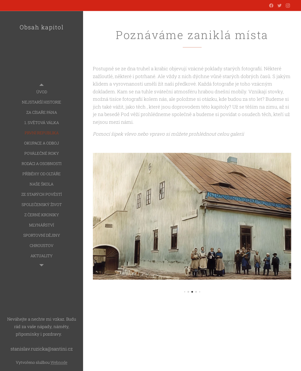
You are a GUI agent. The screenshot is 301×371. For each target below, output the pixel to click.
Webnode (58, 362)
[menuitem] (41, 92)
